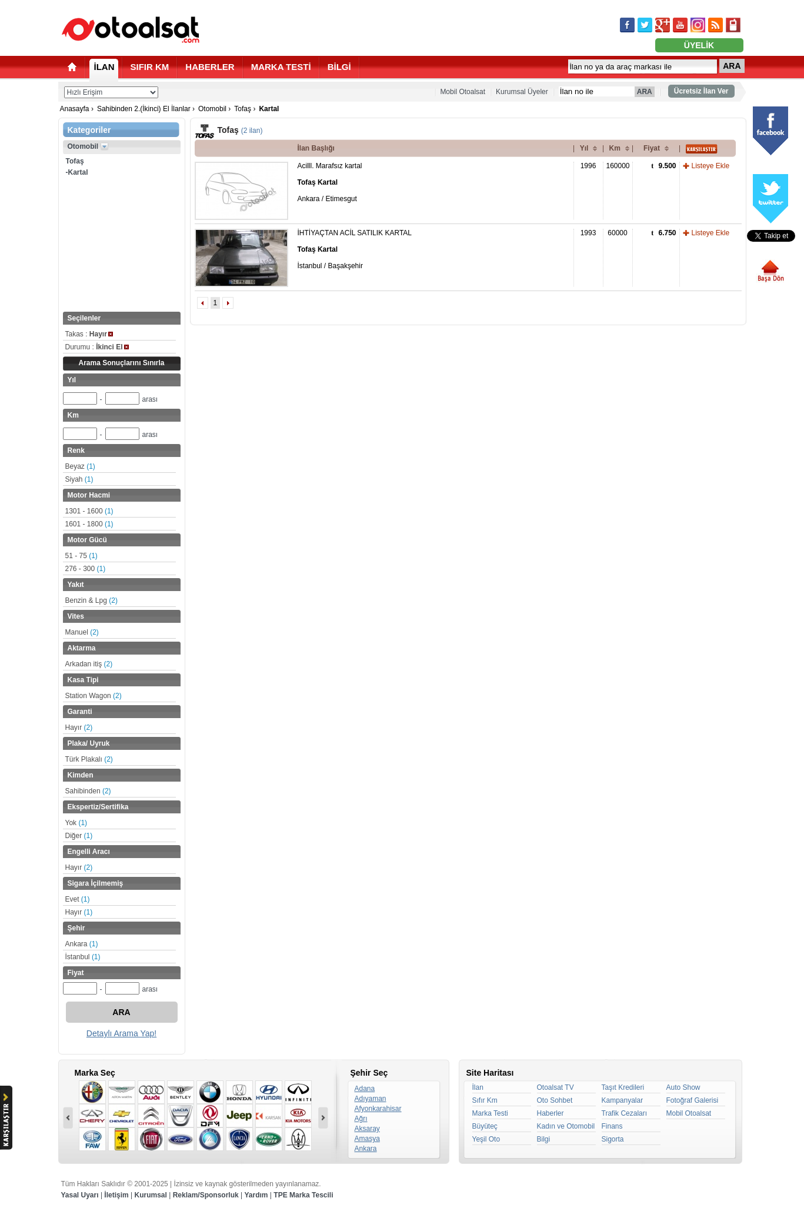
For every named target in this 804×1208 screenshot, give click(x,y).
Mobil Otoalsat (462, 92)
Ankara (81, 944)
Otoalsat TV (555, 1087)
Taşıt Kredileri (623, 1087)
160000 (618, 166)
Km (614, 148)
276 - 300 (85, 569)
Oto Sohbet (555, 1100)
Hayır (79, 727)
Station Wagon (93, 696)
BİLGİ (339, 67)
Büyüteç (485, 1126)
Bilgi (544, 1139)
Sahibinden (88, 791)
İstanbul (83, 957)
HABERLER (209, 67)
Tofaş (242, 109)
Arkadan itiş (89, 664)
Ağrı (361, 1118)
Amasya (367, 1138)
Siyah (79, 479)
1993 (588, 233)
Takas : (89, 334)
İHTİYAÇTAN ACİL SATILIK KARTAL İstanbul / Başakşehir (355, 249)
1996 (588, 166)
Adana (365, 1088)
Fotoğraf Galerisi (692, 1100)
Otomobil (212, 109)
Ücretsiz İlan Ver (701, 91)
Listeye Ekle (711, 166)
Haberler (550, 1113)
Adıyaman (370, 1098)
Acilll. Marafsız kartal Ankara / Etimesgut (330, 182)
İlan (477, 1087)
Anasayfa (74, 109)
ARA (731, 66)
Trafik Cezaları (625, 1113)
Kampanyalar (622, 1100)
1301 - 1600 (89, 511)
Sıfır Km (485, 1100)
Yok (76, 823)
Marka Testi (490, 1113)
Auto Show (683, 1087)
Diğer (79, 836)
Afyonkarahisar (378, 1108)
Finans (612, 1126)
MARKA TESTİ (281, 67)
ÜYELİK (699, 45)
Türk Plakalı (89, 759)
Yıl (584, 148)
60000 (617, 233)
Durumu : (97, 347)
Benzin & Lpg (91, 600)
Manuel (82, 632)
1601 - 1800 (89, 524)
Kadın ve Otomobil (566, 1126)
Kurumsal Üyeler (522, 92)
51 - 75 (81, 556)
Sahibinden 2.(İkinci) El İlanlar (144, 109)
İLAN (104, 67)
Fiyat (651, 148)
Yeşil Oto (486, 1139)
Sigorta (613, 1139)
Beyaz (80, 466)
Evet (77, 899)
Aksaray (367, 1128)
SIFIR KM (150, 67)
